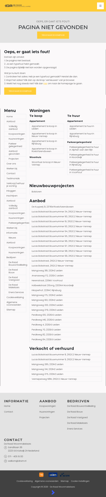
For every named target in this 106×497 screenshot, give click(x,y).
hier (45, 83)
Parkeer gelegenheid (15, 145)
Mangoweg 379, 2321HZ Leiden (47, 310)
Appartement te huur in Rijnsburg (82, 135)
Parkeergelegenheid (17, 222)
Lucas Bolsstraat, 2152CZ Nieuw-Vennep (52, 260)
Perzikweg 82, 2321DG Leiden (46, 334)
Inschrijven (12, 195)
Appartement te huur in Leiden (82, 127)
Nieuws (12, 237)
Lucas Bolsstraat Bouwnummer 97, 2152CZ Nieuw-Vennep (62, 246)
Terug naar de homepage (53, 35)
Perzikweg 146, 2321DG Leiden (47, 319)
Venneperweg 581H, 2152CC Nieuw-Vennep (54, 379)
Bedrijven (11, 257)
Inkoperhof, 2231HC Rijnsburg (46, 290)
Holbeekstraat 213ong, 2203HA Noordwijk (53, 285)
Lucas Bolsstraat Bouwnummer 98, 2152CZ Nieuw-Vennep (62, 251)
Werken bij (12, 168)
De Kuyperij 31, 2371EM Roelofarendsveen (53, 206)
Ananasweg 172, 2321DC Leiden (48, 275)
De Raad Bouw (13, 271)
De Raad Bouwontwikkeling (17, 263)
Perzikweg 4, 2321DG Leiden (46, 324)
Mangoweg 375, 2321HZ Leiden (47, 374)
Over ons (11, 163)
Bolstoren (37, 191)
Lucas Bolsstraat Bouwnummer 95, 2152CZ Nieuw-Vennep (62, 236)
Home (10, 116)
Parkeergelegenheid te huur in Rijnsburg (84, 163)
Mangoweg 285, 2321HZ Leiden (47, 364)
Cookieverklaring (15, 297)
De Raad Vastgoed (14, 279)
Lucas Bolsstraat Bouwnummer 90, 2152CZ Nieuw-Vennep (62, 216)
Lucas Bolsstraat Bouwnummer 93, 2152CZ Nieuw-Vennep (62, 226)
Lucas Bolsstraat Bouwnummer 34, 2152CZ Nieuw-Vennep (62, 211)
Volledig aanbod (13, 127)
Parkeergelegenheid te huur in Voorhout (84, 171)
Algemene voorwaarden (14, 303)
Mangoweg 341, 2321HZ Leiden (47, 369)
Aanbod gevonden (14, 152)
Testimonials (13, 178)
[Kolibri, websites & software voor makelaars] (53, 492)
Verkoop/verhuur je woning (15, 184)
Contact (11, 173)
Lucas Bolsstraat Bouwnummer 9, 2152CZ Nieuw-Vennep (61, 359)
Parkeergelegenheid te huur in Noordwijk (84, 156)
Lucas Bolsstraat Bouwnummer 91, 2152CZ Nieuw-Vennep (61, 221)
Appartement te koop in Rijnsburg (44, 142)
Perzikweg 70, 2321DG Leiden (46, 329)
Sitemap (11, 309)
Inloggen (11, 190)
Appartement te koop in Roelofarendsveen (44, 150)
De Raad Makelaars (14, 286)
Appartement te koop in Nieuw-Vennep (44, 135)
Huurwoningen (16, 138)
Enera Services (16, 292)
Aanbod (11, 121)
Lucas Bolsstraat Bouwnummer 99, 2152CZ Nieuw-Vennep (62, 255)
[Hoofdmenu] (100, 5)
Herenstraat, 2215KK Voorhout (47, 280)
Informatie (12, 232)
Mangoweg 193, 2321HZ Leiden (47, 300)
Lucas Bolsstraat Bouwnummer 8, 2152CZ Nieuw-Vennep (61, 354)
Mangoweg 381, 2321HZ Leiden (47, 270)
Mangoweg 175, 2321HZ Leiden (47, 295)
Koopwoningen (17, 133)
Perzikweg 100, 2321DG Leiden (47, 314)
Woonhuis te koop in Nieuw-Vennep (46, 163)
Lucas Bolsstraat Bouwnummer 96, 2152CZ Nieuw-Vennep (62, 241)
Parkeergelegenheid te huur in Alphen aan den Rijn (84, 148)
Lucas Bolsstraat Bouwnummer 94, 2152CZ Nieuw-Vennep (62, 231)
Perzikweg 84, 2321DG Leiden (46, 339)
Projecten (14, 158)
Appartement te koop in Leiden (44, 127)
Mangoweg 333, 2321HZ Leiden (47, 305)
